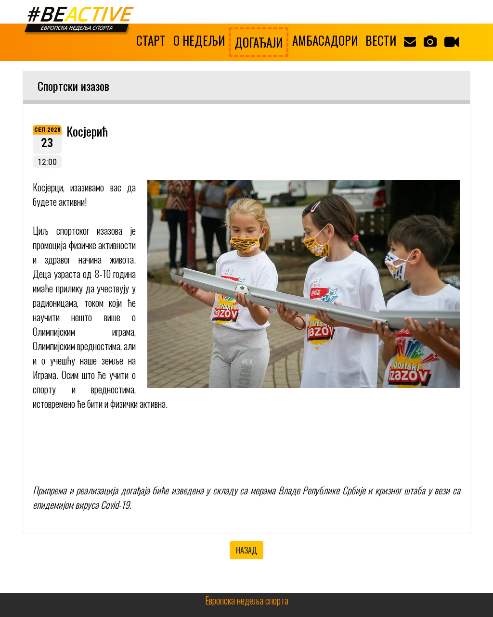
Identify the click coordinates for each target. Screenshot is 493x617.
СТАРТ (151, 40)
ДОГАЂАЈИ (258, 42)
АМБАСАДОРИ (325, 40)
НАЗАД (246, 550)
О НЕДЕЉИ (199, 40)
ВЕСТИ (380, 40)
